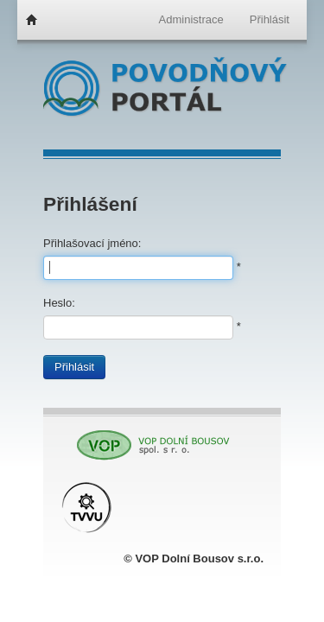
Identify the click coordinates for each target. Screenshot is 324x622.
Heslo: (59, 302)
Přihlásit (74, 366)
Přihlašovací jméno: (92, 243)
